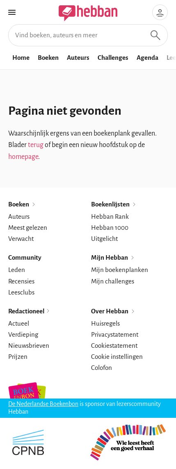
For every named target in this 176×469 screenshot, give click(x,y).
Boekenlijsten (114, 204)
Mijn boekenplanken (119, 269)
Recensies (21, 281)
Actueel (18, 323)
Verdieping (23, 334)
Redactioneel (29, 311)
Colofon (101, 367)
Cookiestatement (114, 345)
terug (35, 145)
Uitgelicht (104, 238)
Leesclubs (21, 292)
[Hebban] (78, 13)
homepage (23, 157)
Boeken (48, 57)
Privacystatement (114, 334)
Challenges (113, 57)
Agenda (147, 57)
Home (21, 57)
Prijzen (17, 356)
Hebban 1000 (109, 227)
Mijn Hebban (113, 257)
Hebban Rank (110, 216)
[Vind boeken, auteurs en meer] (88, 35)
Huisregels (105, 323)
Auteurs (78, 57)
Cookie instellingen (117, 356)
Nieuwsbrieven (28, 345)
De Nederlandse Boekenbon (43, 404)
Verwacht (21, 238)
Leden (16, 269)
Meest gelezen (27, 227)
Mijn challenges (112, 281)
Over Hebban (113, 311)
